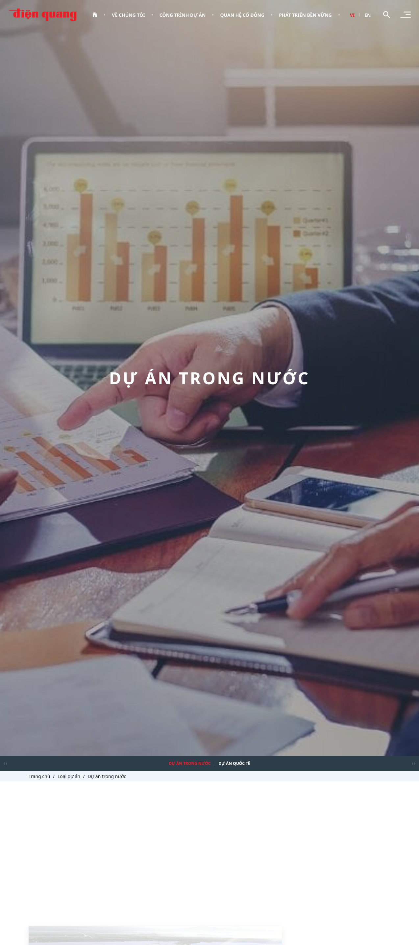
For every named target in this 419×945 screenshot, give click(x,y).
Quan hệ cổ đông (242, 15)
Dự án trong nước (189, 763)
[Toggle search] (387, 15)
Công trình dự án (183, 15)
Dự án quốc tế (234, 763)
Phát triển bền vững (305, 15)
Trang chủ (39, 776)
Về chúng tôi (128, 15)
